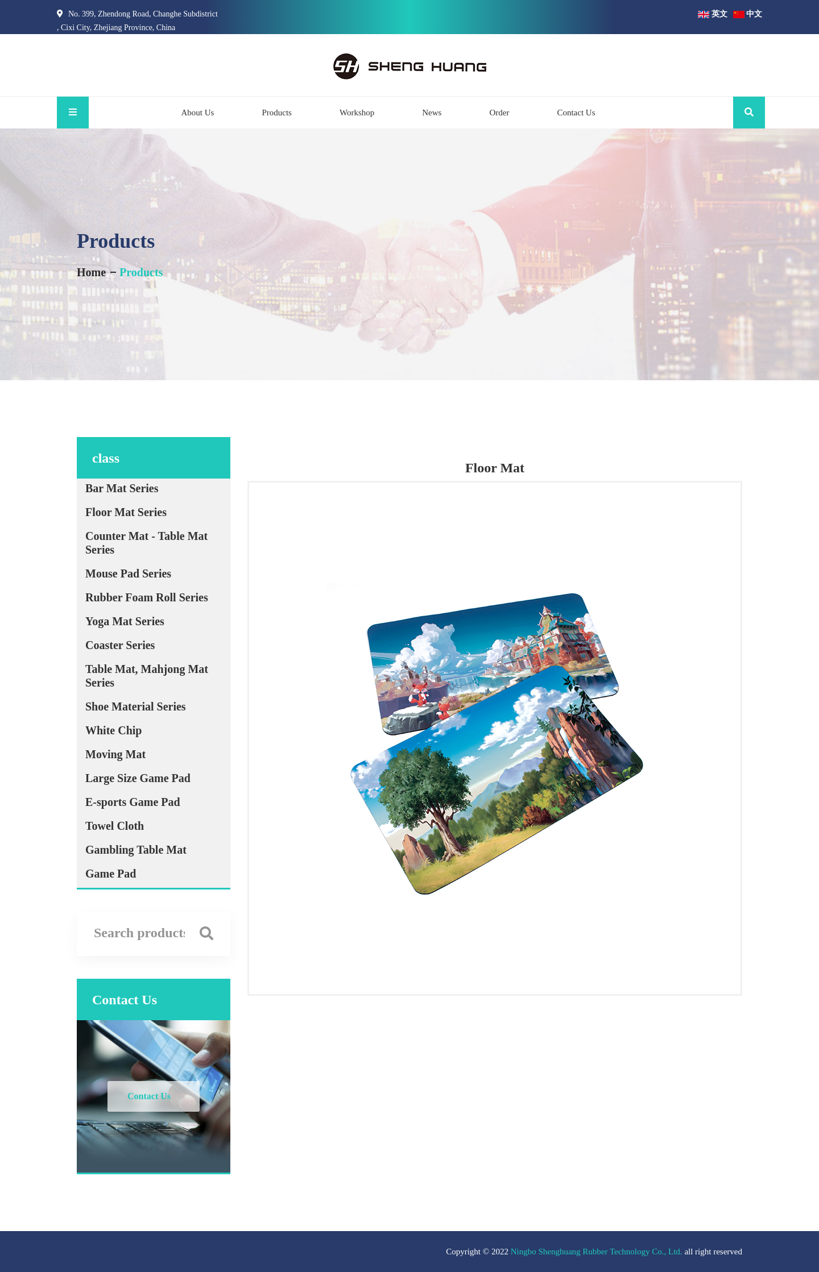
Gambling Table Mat (136, 849)
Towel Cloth (114, 826)
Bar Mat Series (122, 488)
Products (277, 112)
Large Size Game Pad (138, 778)
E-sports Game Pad (132, 802)
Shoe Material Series (135, 706)
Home (91, 272)
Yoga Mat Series (124, 621)
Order (499, 112)
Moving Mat (115, 754)
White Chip (113, 730)
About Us (197, 112)
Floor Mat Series (126, 512)
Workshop (357, 112)
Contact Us (576, 112)
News (431, 112)
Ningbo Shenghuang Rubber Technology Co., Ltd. (596, 1251)
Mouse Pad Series (128, 573)
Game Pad (110, 873)
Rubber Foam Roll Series (146, 597)
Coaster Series (120, 645)
